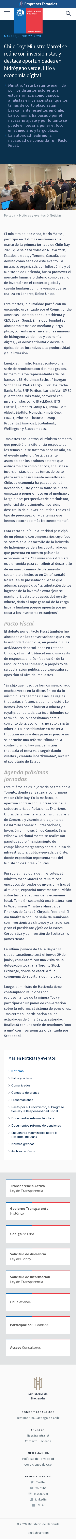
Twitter (38, 1482)
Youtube (38, 1488)
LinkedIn (38, 1499)
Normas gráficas (22, 1144)
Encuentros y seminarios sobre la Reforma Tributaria (34, 1135)
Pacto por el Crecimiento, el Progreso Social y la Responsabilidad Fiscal (37, 1109)
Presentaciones (22, 1100)
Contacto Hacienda (38, 1441)
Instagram (38, 1493)
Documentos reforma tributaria (32, 1118)
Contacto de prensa (25, 1093)
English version (38, 1533)
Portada (9, 215)
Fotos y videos (21, 1078)
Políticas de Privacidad (38, 1459)
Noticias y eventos (32, 215)
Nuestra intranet (38, 1435)
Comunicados (21, 1085)
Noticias (56, 215)
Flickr (38, 1505)
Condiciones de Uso (38, 1464)
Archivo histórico (23, 1151)
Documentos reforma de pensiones (36, 1125)
